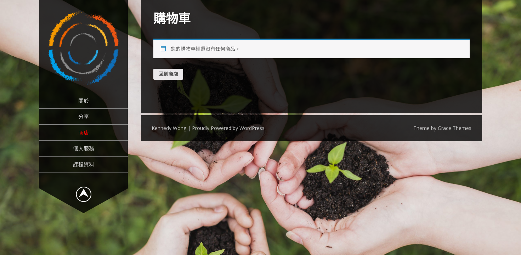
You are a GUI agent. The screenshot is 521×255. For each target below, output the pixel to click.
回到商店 (168, 73)
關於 (83, 100)
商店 (83, 132)
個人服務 (83, 148)
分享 (83, 116)
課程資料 (83, 164)
